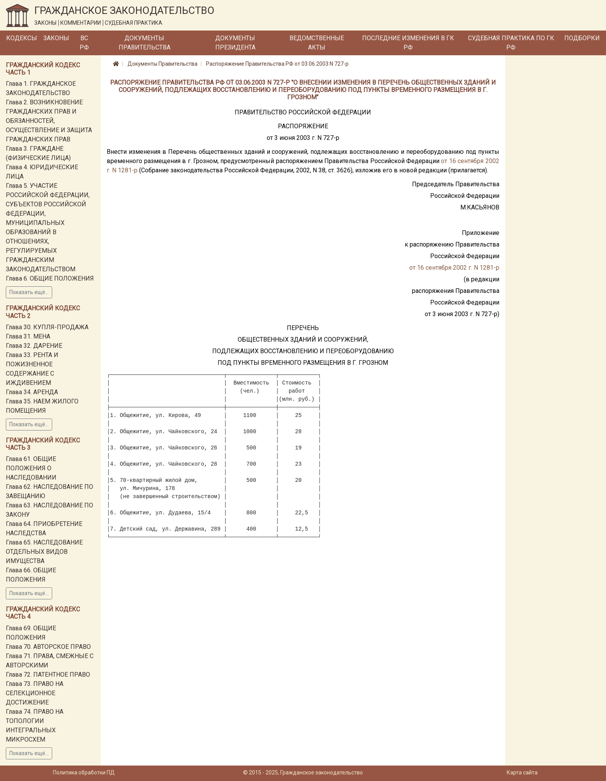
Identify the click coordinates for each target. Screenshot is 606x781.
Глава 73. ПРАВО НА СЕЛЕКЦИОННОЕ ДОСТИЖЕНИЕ (34, 693)
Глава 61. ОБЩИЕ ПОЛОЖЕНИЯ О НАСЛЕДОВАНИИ (31, 468)
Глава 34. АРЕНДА (32, 392)
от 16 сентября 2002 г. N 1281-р (454, 267)
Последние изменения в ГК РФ (408, 42)
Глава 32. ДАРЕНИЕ (34, 345)
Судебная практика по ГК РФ (511, 42)
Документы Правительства (144, 42)
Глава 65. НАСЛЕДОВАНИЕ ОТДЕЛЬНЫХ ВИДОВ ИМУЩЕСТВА (44, 552)
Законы (56, 38)
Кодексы (21, 38)
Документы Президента (235, 42)
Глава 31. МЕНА (28, 336)
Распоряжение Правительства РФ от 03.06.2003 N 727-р (277, 64)
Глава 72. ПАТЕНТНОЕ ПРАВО (48, 674)
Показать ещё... (29, 292)
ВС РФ (84, 42)
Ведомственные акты (316, 42)
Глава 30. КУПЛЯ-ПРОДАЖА (47, 327)
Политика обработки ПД (84, 772)
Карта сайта (522, 772)
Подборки (582, 38)
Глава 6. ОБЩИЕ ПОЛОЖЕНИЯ (50, 278)
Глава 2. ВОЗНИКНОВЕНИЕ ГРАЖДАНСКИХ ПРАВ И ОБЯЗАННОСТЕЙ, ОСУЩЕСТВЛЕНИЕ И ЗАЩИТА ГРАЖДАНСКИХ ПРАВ (49, 121)
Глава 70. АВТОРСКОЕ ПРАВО (48, 646)
